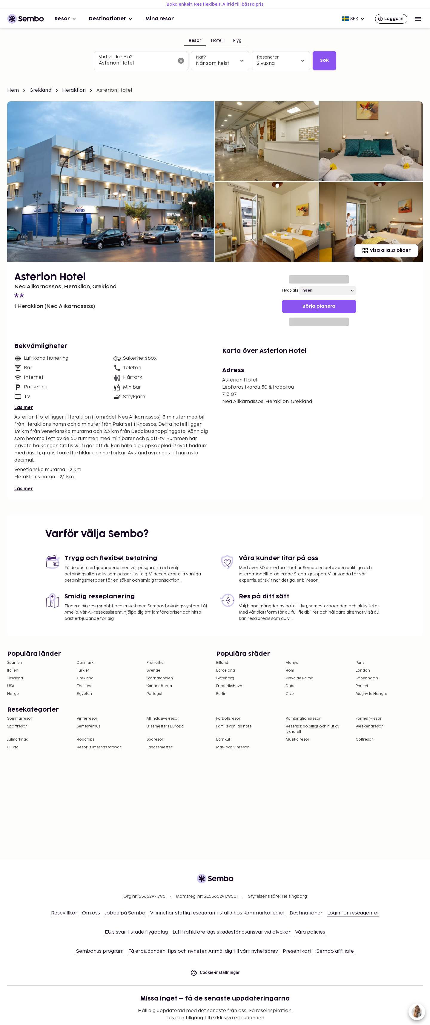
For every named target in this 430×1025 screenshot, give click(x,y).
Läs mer (23, 408)
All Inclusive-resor (163, 718)
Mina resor (159, 18)
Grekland (40, 90)
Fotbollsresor (228, 718)
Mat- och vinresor (232, 747)
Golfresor (364, 739)
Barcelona (225, 670)
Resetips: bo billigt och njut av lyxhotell (313, 729)
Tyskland (15, 678)
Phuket (362, 686)
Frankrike (155, 663)
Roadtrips (85, 739)
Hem (13, 90)
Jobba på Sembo (125, 913)
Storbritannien (160, 678)
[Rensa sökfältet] (181, 60)
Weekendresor (369, 726)
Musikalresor (297, 739)
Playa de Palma (299, 678)
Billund (222, 663)
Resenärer (268, 57)
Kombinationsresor (303, 718)
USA (10, 686)
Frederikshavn (229, 686)
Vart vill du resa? (115, 56)
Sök (324, 60)
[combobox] (136, 63)
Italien (12, 670)
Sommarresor (19, 718)
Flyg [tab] (237, 40)
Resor (66, 19)
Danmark (85, 663)
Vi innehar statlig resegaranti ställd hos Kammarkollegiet (217, 913)
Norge (13, 694)
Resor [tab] (195, 40)
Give (290, 694)
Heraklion (74, 90)
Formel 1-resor (369, 718)
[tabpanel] (215, 60)
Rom (290, 670)
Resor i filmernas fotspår (99, 747)
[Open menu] (418, 19)
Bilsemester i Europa (165, 726)
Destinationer (111, 19)
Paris (360, 663)
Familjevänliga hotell (235, 726)
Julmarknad (17, 739)
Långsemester (159, 747)
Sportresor (17, 726)
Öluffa (13, 747)
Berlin (221, 694)
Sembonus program (100, 951)
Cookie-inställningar (215, 972)
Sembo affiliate (335, 951)
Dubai (291, 686)
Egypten (84, 694)
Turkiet (83, 670)
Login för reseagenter (353, 913)
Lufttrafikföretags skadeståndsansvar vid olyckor (232, 932)
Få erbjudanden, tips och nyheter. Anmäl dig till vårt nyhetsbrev (203, 951)
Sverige (153, 670)
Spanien (14, 663)
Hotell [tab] (217, 40)
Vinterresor (87, 718)
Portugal (154, 694)
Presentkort (297, 951)
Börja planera (318, 306)
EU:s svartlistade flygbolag (136, 932)
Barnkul (223, 739)
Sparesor (155, 739)
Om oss (91, 913)
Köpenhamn (367, 678)
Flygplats (290, 290)
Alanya (292, 663)
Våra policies (310, 932)
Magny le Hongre (371, 694)
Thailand (85, 686)
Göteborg (225, 678)
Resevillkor (64, 913)
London (363, 670)
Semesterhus (88, 726)
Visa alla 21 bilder (386, 250)
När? (201, 57)
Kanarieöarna (159, 686)
